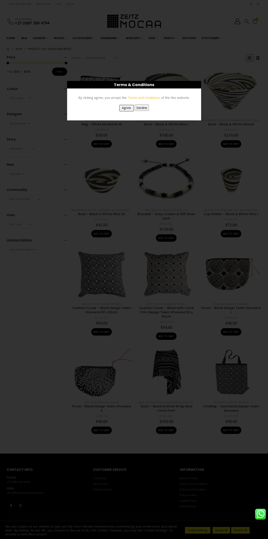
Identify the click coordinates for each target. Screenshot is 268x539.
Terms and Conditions (144, 97)
